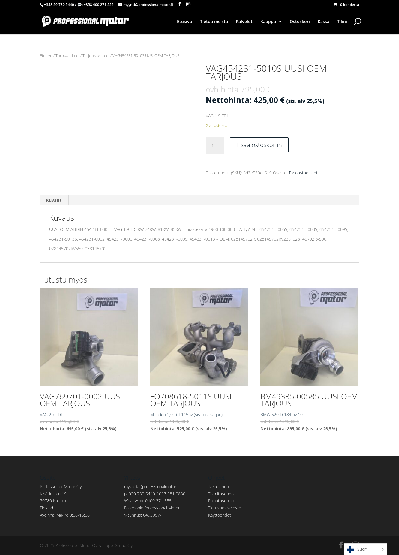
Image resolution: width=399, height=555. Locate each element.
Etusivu (184, 22)
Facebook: (152, 508)
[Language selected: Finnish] (365, 549)
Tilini (342, 22)
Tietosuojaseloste (224, 508)
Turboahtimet (68, 55)
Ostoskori (300, 22)
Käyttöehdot (219, 515)
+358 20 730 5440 (59, 4)
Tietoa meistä (214, 22)
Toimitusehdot (221, 493)
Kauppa (268, 22)
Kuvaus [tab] (54, 200)
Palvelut (244, 22)
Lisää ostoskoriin (259, 145)
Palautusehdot (221, 500)
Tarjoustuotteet (96, 55)
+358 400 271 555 (99, 4)
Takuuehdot (219, 486)
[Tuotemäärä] (215, 145)
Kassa (323, 22)
